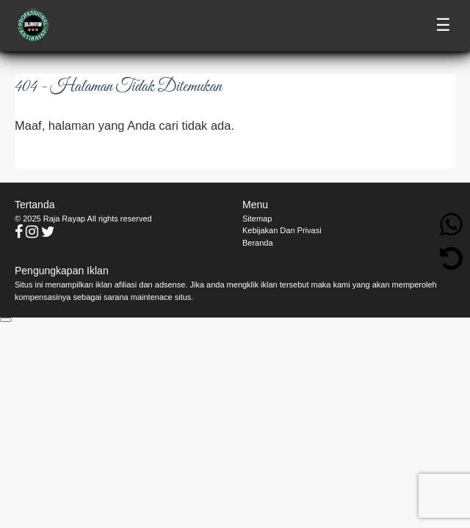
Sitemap (257, 218)
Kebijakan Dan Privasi (282, 230)
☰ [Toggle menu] (443, 25)
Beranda (257, 242)
